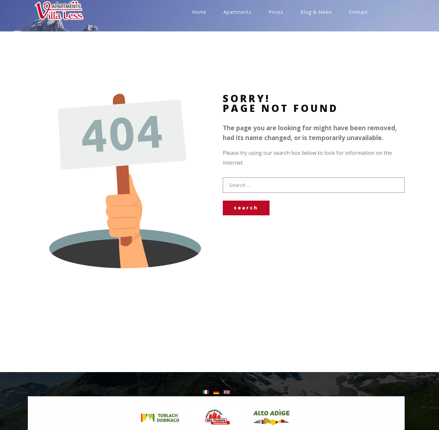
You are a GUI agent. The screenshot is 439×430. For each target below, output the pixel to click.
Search (246, 208)
